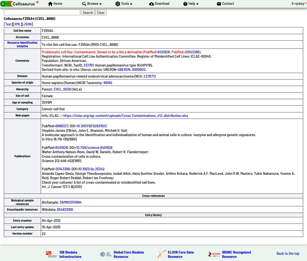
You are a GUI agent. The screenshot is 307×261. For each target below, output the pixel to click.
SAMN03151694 (71, 202)
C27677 (149, 76)
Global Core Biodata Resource (129, 254)
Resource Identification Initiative (22, 44)
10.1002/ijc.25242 (91, 168)
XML (17, 24)
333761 (88, 65)
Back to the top (288, 253)
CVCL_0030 (62, 89)
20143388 (192, 51)
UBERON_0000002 (132, 69)
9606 (107, 82)
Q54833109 (65, 209)
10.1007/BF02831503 (92, 125)
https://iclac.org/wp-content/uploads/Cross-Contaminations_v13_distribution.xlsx (125, 115)
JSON (28, 24)
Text (8, 24)
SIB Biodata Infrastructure (70, 254)
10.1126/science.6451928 (94, 147)
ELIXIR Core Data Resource (181, 254)
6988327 (62, 125)
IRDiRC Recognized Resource (236, 254)
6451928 (164, 51)
